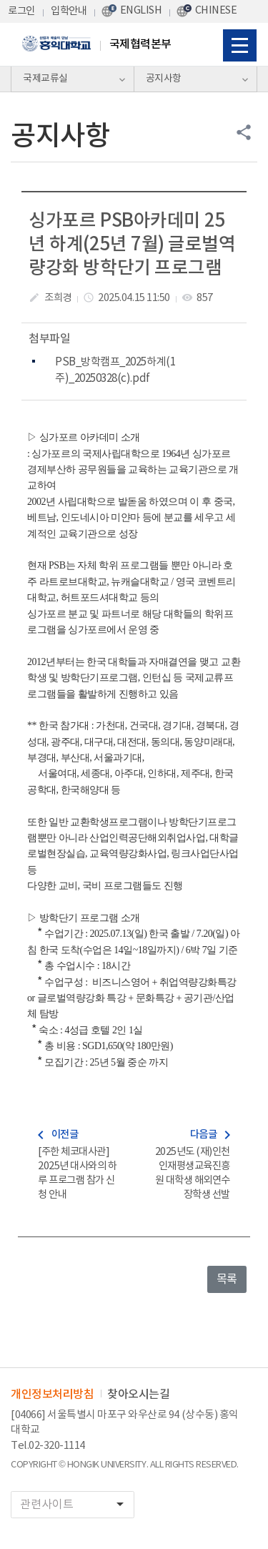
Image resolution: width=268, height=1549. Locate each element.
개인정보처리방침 (52, 1394)
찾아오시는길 (138, 1394)
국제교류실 (45, 78)
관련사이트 (77, 1504)
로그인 (21, 11)
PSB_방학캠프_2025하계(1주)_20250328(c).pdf (115, 370)
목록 (227, 1279)
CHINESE (216, 10)
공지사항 (164, 78)
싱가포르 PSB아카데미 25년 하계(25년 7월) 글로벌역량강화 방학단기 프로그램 (132, 245)
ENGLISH (141, 10)
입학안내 (68, 11)
